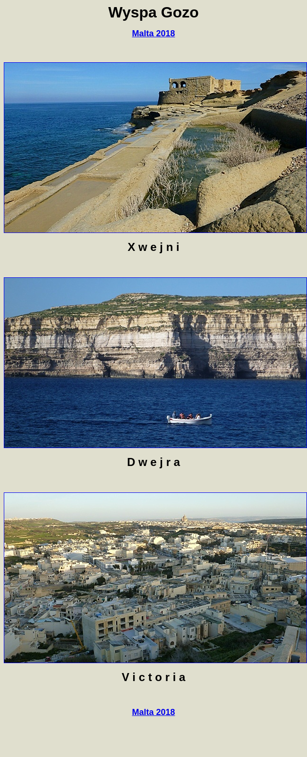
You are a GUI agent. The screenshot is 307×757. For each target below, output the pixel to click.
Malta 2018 (153, 33)
